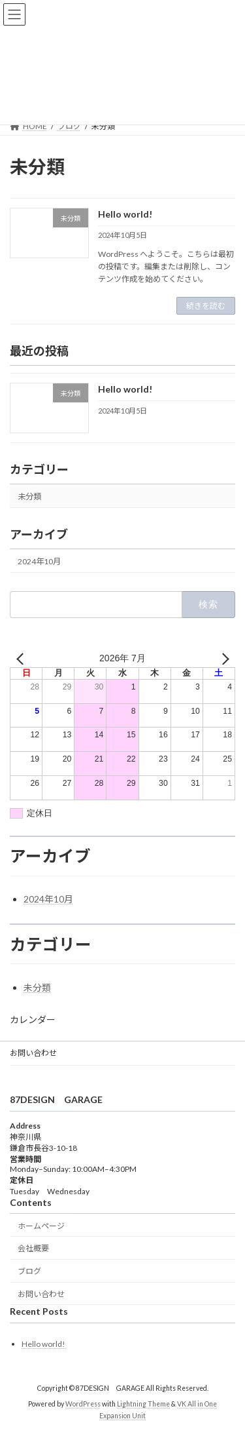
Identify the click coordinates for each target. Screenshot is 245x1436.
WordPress (83, 1404)
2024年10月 (39, 561)
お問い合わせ (33, 1053)
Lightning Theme (143, 1404)
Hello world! (125, 214)
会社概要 (33, 1249)
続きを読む (205, 306)
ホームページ (41, 1226)
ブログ (29, 1272)
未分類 (29, 496)
